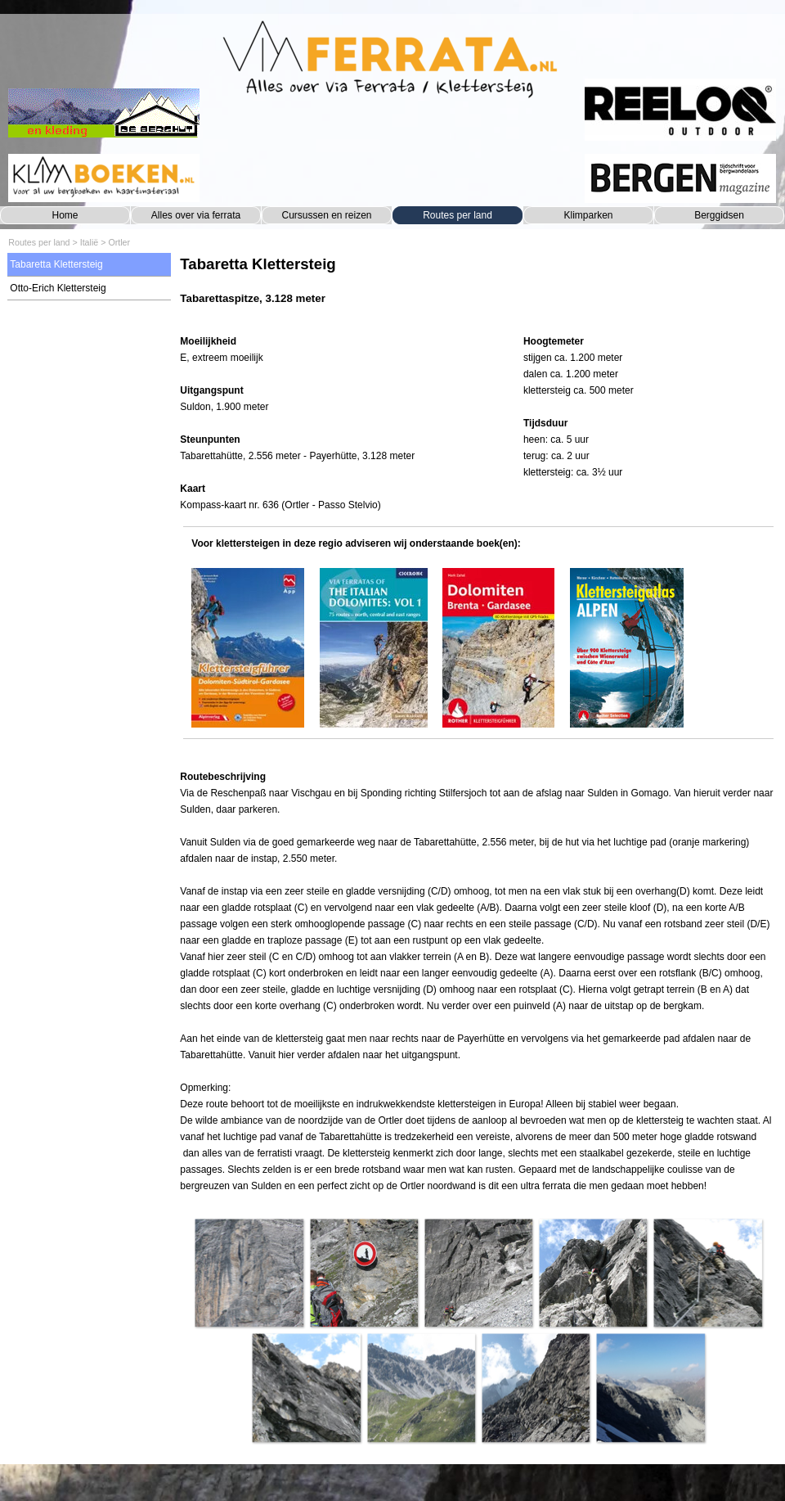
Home (65, 215)
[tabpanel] (478, 288)
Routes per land (457, 215)
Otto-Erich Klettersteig (57, 288)
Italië (89, 242)
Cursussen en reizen (326, 215)
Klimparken (587, 215)
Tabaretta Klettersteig (56, 264)
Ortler (119, 242)
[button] (248, 1272)
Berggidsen (719, 215)
